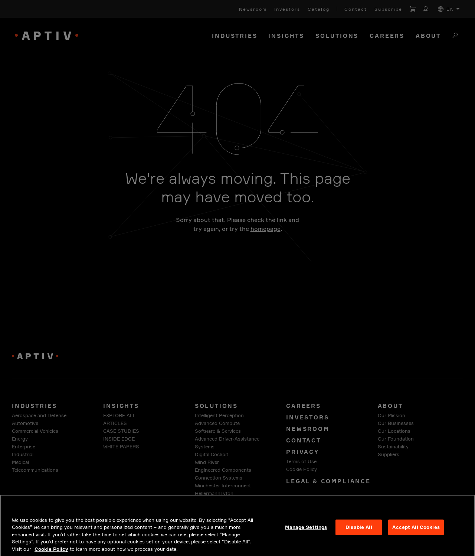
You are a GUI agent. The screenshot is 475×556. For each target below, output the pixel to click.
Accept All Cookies (415, 534)
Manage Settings (306, 534)
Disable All (358, 534)
